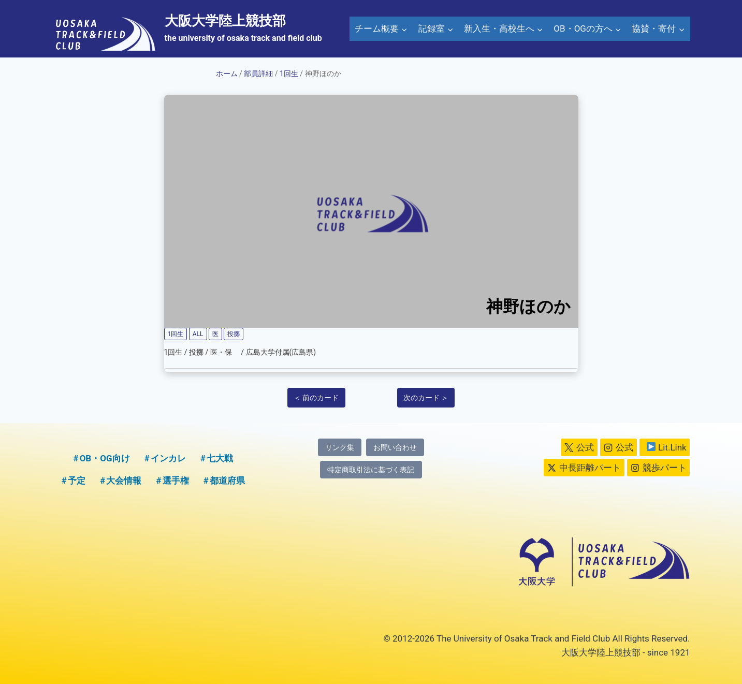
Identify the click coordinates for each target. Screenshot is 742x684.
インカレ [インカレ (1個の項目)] (168, 458)
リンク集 (339, 447)
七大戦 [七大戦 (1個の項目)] (220, 458)
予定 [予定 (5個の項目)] (76, 480)
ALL (198, 334)
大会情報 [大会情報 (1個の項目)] (123, 480)
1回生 (289, 73)
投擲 (233, 334)
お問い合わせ (395, 447)
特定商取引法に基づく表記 (370, 469)
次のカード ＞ (425, 398)
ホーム (227, 73)
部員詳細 (258, 73)
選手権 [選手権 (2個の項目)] (176, 480)
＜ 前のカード (316, 398)
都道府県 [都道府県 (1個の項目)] (227, 480)
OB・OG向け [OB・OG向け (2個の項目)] (105, 458)
